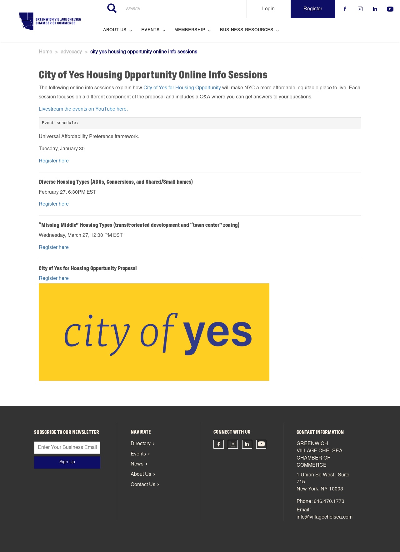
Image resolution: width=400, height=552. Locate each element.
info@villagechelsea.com (324, 517)
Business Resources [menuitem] (246, 30)
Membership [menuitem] (189, 30)
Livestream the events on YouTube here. (83, 109)
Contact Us (143, 484)
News (137, 464)
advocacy (71, 52)
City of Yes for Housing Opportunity (182, 88)
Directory (141, 443)
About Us (141, 474)
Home (45, 52)
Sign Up (67, 462)
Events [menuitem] (150, 30)
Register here (54, 161)
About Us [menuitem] (115, 30)
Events (138, 454)
